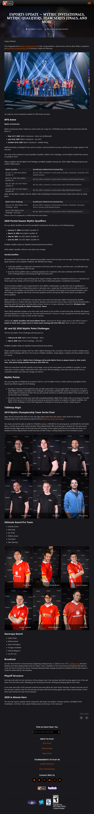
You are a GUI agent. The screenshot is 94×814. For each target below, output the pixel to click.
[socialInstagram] (55, 780)
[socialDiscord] (60, 780)
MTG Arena (47, 743)
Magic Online (47, 753)
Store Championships (47, 769)
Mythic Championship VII (28, 46)
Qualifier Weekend (47, 764)
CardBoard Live (74, 664)
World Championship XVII (17, 48)
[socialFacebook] (34, 780)
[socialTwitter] (39, 780)
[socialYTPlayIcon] (50, 780)
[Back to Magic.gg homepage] (8, 3)
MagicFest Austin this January (53, 419)
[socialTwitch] (44, 780)
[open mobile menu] (89, 3)
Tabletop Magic (47, 748)
